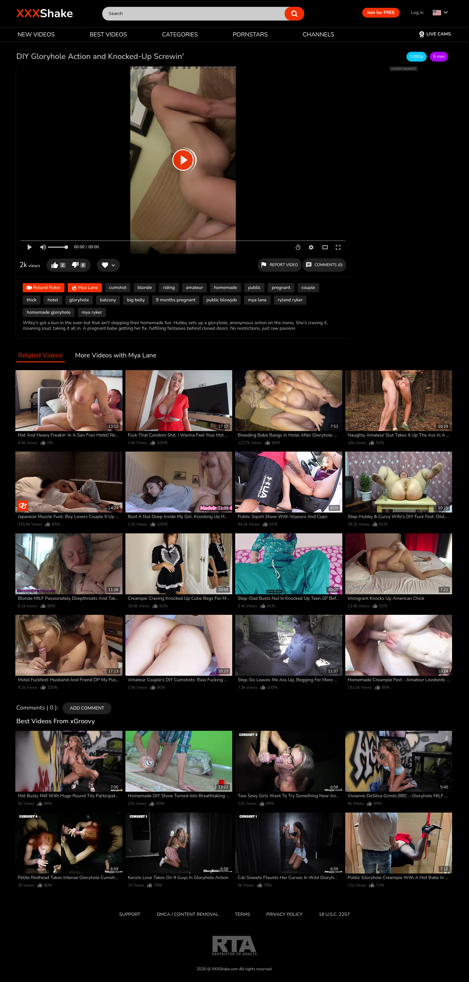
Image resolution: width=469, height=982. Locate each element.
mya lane (257, 300)
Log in (417, 12)
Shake (44, 14)
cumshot (118, 287)
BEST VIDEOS (108, 34)
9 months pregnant (175, 300)
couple (308, 287)
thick (31, 300)
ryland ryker (290, 300)
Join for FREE (381, 12)
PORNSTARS (250, 34)
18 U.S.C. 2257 (334, 914)
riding (169, 287)
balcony (108, 300)
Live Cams (435, 34)
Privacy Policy (284, 914)
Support (129, 914)
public (254, 287)
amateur (194, 287)
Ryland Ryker (44, 288)
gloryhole (79, 300)
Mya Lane (85, 288)
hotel (53, 300)
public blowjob (221, 300)
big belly (136, 300)
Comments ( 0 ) (36, 708)
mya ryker (92, 312)
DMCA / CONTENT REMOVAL (188, 914)
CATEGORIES (180, 34)
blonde (145, 287)
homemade (225, 287)
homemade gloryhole (49, 312)
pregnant (281, 287)
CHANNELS (318, 34)
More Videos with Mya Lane (116, 356)
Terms (242, 914)
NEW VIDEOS (36, 34)
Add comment (87, 708)
